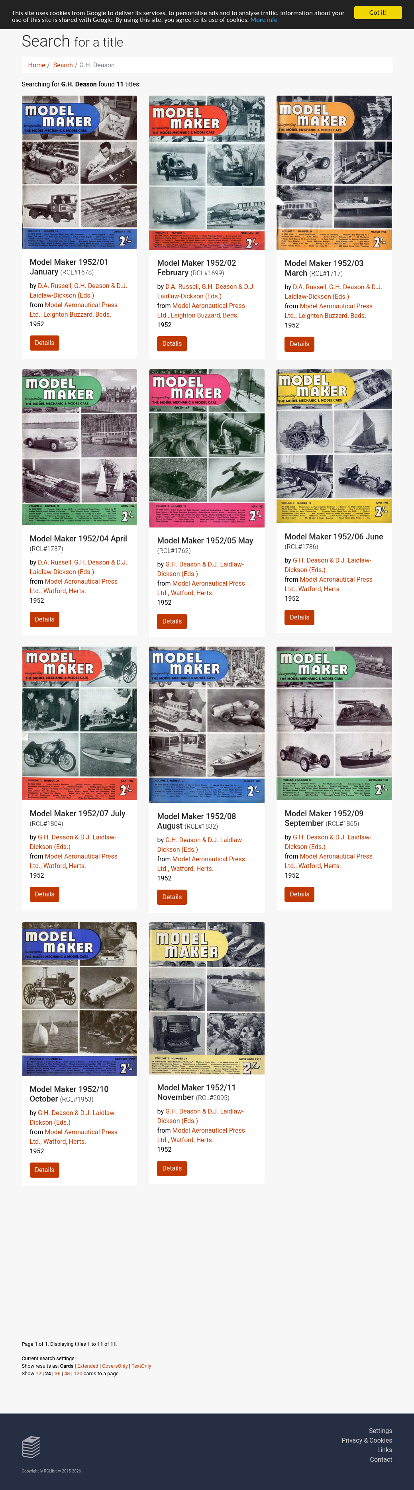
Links (384, 1450)
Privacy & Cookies (367, 1440)
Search (63, 65)
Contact (381, 1459)
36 (57, 1373)
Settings (380, 1431)
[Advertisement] (207, 1255)
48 (67, 1373)
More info (264, 20)
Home (36, 65)
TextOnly (141, 1366)
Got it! (378, 12)
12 (38, 1373)
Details (45, 343)
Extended (87, 1366)
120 (78, 1373)
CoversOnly (115, 1366)
